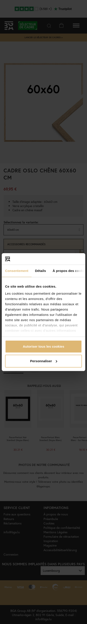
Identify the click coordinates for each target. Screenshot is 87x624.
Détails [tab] (40, 271)
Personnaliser (43, 361)
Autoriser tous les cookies (43, 346)
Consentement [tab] (16, 271)
